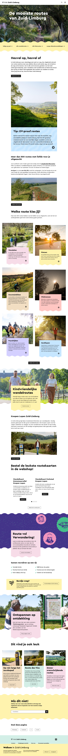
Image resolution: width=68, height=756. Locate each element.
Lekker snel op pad (16, 204)
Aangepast (53, 751)
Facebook (24, 729)
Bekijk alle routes (16, 75)
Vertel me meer (25, 406)
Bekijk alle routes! (34, 362)
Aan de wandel (15, 458)
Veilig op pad (7, 46)
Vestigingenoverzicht (23, 743)
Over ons (33, 743)
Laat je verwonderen (25, 552)
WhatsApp (14, 729)
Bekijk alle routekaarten (34, 507)
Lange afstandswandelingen (55, 46)
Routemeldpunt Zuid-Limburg (51, 583)
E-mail (37, 729)
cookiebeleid (34, 751)
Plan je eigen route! (25, 633)
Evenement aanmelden (43, 743)
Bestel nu (23, 499)
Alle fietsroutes (36, 46)
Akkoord (46, 751)
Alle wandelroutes (21, 46)
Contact (13, 743)
